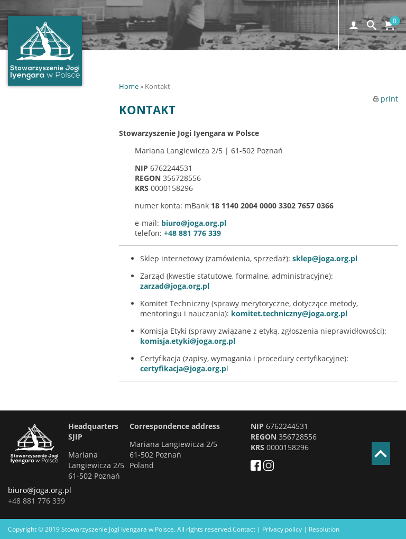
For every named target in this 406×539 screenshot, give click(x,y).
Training (289, 75)
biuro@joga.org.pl (193, 223)
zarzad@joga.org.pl (174, 286)
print (385, 99)
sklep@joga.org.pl (324, 258)
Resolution (324, 529)
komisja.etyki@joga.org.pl (187, 341)
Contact (244, 529)
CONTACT (336, 75)
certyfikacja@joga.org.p (183, 368)
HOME (124, 75)
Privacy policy (282, 529)
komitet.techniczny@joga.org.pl (289, 313)
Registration (174, 75)
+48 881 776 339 (192, 233)
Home (129, 86)
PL (372, 75)
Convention (236, 75)
